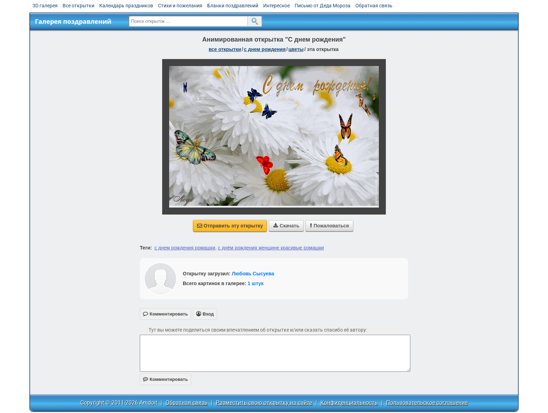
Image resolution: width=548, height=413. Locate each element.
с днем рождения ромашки (184, 248)
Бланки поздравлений (232, 5)
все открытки (225, 49)
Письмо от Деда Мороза (323, 5)
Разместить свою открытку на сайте (264, 402)
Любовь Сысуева (253, 273)
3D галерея (45, 5)
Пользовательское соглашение (427, 402)
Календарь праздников (126, 5)
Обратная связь (373, 5)
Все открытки (78, 5)
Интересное (276, 5)
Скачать (286, 226)
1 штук (256, 283)
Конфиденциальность (349, 402)
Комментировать (165, 379)
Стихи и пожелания (180, 5)
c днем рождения (265, 49)
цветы (295, 49)
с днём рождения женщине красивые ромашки (271, 248)
